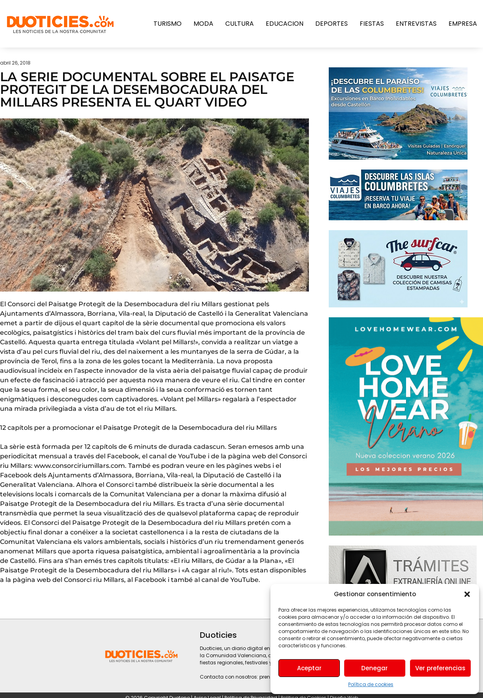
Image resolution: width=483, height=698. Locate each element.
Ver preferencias (440, 668)
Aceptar (309, 668)
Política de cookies (370, 684)
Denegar (374, 668)
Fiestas (372, 23)
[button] (467, 594)
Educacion (284, 23)
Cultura (239, 23)
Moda (203, 23)
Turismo (167, 23)
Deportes (331, 23)
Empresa (462, 23)
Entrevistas (416, 23)
